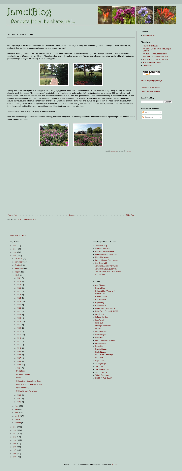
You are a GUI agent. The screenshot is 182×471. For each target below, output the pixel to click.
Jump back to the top (18, 235)
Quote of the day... (23, 388)
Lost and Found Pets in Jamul (106, 260)
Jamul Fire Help (101, 246)
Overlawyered (100, 343)
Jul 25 (19, 298)
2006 (15, 454)
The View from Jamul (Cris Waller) (108, 272)
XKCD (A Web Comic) (103, 378)
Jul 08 (19, 355)
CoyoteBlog (99, 303)
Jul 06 (19, 361)
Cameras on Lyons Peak (104, 251)
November (19, 262)
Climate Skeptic (101, 297)
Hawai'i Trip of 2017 (150, 46)
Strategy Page (100, 364)
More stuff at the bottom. (150, 87)
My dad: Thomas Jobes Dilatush (155, 54)
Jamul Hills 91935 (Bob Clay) (106, 269)
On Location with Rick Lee (105, 340)
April (16, 413)
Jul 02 (19, 399)
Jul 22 (19, 308)
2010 (15, 440)
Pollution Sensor (149, 35)
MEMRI (98, 329)
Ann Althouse (100, 285)
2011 (15, 437)
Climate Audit (100, 294)
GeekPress (99, 314)
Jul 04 (19, 368)
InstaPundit (99, 320)
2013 (15, 430)
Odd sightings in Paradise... (26, 391)
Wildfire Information (102, 249)
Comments (147, 117)
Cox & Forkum (100, 300)
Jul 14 (19, 335)
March (17, 416)
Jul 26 (19, 295)
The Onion (99, 367)
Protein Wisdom (101, 349)
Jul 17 (19, 325)
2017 (15, 249)
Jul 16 (19, 328)
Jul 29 (19, 285)
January (18, 423)
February (18, 419)
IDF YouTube (100, 275)
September (19, 268)
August (17, 272)
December (19, 259)
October (18, 265)
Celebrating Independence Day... (28, 381)
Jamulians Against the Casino (106, 266)
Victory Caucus (101, 372)
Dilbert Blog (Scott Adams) (105, 308)
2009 (15, 444)
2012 (15, 434)
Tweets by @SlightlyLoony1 (151, 81)
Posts (145, 113)
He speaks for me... (23, 374)
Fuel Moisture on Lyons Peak (106, 254)
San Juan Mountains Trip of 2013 (155, 60)
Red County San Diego (104, 355)
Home (71, 215)
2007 (15, 450)
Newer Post (12, 215)
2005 (15, 457)
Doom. (18, 378)
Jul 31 (19, 278)
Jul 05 (19, 365)
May (16, 409)
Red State (99, 358)
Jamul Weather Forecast (150, 91)
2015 (15, 256)
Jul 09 (19, 351)
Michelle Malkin (101, 332)
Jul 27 (19, 291)
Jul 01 (19, 402)
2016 (15, 252)
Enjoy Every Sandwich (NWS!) (106, 311)
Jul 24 (19, 301)
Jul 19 (19, 318)
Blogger (114, 464)
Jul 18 (19, 322)
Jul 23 (19, 305)
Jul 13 (19, 338)
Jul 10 (19, 348)
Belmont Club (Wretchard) (105, 291)
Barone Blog (100, 288)
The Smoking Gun (102, 369)
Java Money (147, 65)
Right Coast (99, 361)
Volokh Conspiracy (102, 375)
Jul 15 (19, 331)
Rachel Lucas (100, 352)
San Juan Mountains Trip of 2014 (155, 57)
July (16, 275)
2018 (15, 246)
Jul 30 (19, 281)
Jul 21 (19, 311)
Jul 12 (19, 341)
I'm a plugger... (21, 371)
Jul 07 (19, 358)
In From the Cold (101, 317)
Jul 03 (19, 395)
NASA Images (100, 335)
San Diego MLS (101, 263)
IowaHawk (99, 323)
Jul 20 (19, 315)
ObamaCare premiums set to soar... (29, 384)
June (17, 406)
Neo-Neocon (100, 337)
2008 (15, 447)
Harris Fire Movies (102, 257)
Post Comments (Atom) (27, 219)
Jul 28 (19, 288)
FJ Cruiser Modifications (152, 63)
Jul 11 (19, 345)
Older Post (130, 215)
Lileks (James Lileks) (103, 326)
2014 (15, 427)
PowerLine (99, 346)
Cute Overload (100, 306)
